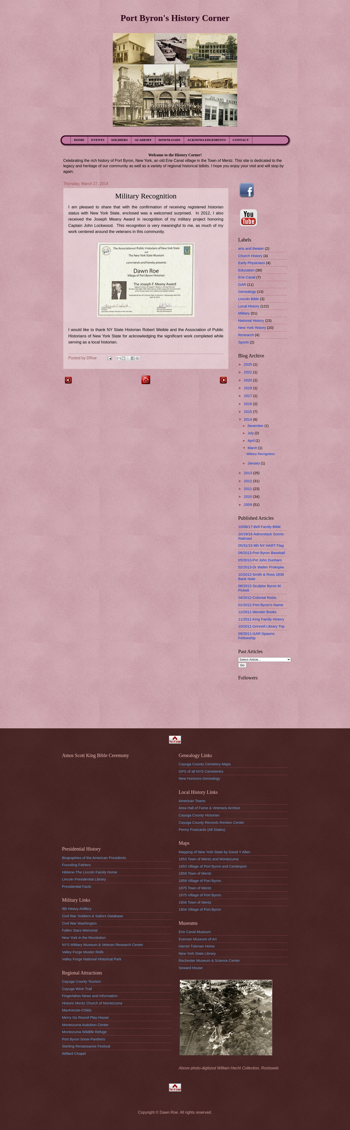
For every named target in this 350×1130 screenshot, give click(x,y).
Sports (243, 342)
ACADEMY (143, 140)
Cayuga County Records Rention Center (211, 822)
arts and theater (251, 248)
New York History (252, 327)
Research (246, 335)
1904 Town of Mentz (195, 902)
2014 (248, 419)
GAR (242, 284)
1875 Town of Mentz (195, 888)
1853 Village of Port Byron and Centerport (212, 866)
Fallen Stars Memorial (79, 930)
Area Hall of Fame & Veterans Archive (209, 808)
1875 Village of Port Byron (200, 895)
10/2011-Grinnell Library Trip (261, 626)
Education (246, 270)
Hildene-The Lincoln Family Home (89, 872)
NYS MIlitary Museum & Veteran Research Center (102, 945)
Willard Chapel (74, 1053)
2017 (248, 396)
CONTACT (241, 140)
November (256, 426)
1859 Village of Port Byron (200, 881)
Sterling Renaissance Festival (86, 1046)
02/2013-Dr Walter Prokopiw (261, 567)
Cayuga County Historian (199, 815)
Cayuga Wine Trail (77, 989)
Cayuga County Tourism (81, 981)
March (253, 448)
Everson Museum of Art (198, 939)
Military (244, 313)
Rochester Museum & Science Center (209, 960)
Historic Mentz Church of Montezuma (92, 1003)
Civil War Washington (79, 923)
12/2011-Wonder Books (257, 612)
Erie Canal (246, 277)
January (254, 463)
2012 (248, 481)
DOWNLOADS (169, 140)
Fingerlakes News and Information (89, 996)
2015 (248, 411)
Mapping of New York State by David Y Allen (214, 852)
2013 (248, 473)
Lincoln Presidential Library (84, 879)
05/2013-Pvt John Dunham (260, 560)
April (251, 441)
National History (251, 320)
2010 (248, 496)
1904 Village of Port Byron (200, 909)
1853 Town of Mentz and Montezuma (208, 859)
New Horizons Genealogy (199, 778)
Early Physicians (251, 263)
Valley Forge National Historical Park (91, 959)
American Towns (192, 801)
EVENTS (97, 140)
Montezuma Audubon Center (85, 1025)
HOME (79, 140)
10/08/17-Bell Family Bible (259, 527)
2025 (248, 364)
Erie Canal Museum (195, 932)
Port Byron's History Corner (175, 18)
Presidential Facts (76, 886)
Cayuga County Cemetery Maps (205, 764)
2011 (248, 489)
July (251, 433)
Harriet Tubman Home (197, 946)
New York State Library (197, 953)
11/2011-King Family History (261, 619)
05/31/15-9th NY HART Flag (261, 545)
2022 (248, 372)
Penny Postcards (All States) (202, 829)
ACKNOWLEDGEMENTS (206, 140)
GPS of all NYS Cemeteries (201, 771)
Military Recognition (260, 454)
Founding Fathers (76, 865)
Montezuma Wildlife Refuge (84, 1032)
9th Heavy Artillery (76, 909)
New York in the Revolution (84, 937)
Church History (250, 256)
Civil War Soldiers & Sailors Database (92, 916)
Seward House (191, 968)
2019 (248, 388)
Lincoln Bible (248, 299)
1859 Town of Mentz (195, 873)
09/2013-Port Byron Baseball (261, 553)
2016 (248, 404)
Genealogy (247, 291)
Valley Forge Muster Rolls (83, 952)
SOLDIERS (119, 140)
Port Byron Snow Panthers (83, 1039)
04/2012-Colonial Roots (257, 597)
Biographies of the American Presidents (94, 858)
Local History (248, 306)
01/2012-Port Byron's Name (260, 605)
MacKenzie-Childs (76, 1010)
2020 (248, 380)
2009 (248, 504)
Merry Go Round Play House (85, 1017)
